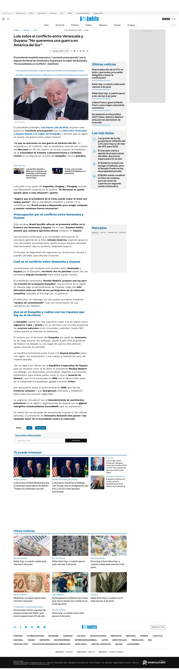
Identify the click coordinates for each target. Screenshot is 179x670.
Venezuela (40, 428)
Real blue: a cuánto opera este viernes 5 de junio (30, 599)
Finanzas (75, 25)
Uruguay (131, 25)
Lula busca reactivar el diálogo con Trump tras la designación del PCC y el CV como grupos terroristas (70, 487)
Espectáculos (120, 640)
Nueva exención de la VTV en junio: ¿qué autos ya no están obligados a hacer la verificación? (107, 73)
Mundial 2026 (98, 13)
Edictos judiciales (101, 644)
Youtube (38, 627)
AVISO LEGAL (81, 644)
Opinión (117, 25)
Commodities (112, 232)
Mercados (116, 636)
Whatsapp (44, 627)
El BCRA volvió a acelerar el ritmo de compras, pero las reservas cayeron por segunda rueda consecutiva (111, 181)
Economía (60, 25)
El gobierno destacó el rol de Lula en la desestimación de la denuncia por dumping (115, 482)
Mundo (26, 30)
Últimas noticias (35, 636)
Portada (18, 636)
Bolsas (103, 232)
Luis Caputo (42, 13)
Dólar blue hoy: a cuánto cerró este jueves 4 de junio (107, 599)
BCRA (31, 13)
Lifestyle (157, 636)
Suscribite (76, 440)
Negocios (103, 25)
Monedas (95, 232)
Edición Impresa (62, 640)
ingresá (173, 19)
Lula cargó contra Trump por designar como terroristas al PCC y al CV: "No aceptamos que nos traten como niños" (116, 466)
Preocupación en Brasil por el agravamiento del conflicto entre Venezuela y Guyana (50, 70)
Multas (118, 644)
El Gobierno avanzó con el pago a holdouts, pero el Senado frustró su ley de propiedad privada (111, 167)
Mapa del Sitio (21, 644)
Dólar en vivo (20, 13)
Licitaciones (133, 644)
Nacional (18, 640)
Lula (35, 30)
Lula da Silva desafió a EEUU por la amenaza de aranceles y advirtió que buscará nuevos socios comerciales (36, 173)
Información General (86, 640)
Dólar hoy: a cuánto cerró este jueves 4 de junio (68, 614)
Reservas (53, 13)
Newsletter (174, 25)
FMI (62, 13)
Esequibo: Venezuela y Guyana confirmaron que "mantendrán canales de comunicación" (52, 75)
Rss (150, 640)
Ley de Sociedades (82, 13)
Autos (105, 640)
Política (89, 25)
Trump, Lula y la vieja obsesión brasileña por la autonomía (75, 171)
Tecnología (137, 640)
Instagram (26, 627)
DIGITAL (64, 652)
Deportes (45, 640)
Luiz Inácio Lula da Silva (54, 127)
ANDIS (70, 13)
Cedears (122, 232)
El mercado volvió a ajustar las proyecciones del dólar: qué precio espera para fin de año (111, 154)
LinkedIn (32, 627)
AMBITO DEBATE (111, 652)
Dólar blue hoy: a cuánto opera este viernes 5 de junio (108, 95)
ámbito (17, 30)
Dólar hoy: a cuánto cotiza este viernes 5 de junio (108, 85)
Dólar (46, 25)
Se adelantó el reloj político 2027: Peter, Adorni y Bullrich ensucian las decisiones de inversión (107, 118)
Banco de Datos (98, 636)
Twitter (15, 627)
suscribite (166, 19)
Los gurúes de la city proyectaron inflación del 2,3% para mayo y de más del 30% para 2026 (111, 142)
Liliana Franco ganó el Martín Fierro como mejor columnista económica (108, 105)
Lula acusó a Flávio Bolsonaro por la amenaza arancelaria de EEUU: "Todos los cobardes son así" (31, 485)
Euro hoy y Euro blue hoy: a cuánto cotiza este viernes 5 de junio (107, 564)
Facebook (20, 627)
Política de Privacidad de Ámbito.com (51, 644)
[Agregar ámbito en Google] (59, 51)
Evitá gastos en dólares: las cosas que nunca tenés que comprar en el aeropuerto (70, 600)
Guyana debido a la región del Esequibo (38, 133)
